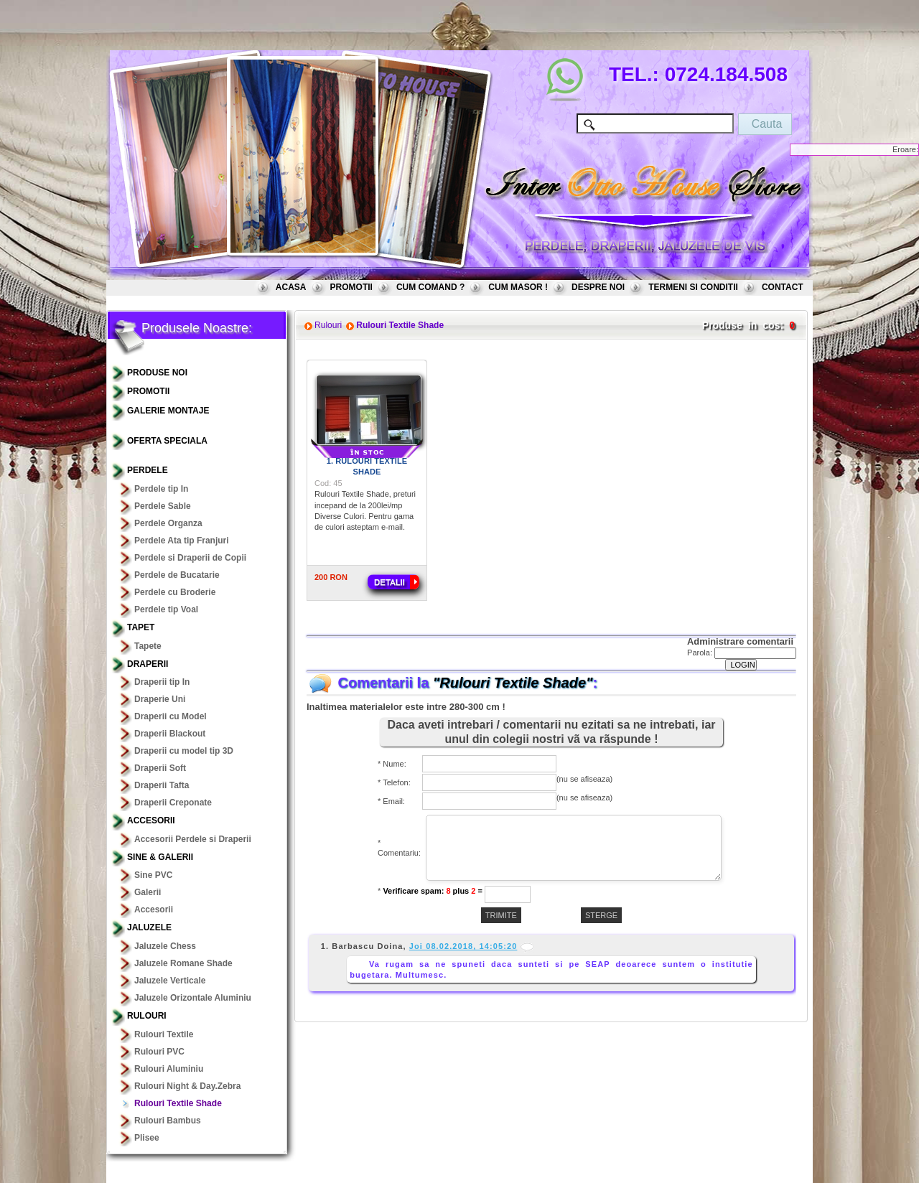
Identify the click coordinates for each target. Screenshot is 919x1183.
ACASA (291, 287)
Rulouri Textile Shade (178, 1103)
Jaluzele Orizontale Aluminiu (192, 998)
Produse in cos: (742, 325)
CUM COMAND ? (430, 287)
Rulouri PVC (159, 1052)
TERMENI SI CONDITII (693, 287)
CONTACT (782, 287)
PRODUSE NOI (157, 373)
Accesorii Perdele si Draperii (192, 839)
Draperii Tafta (161, 785)
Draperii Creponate (173, 803)
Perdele (147, 470)
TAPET (140, 627)
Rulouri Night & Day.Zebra (187, 1086)
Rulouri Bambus (167, 1121)
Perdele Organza (168, 523)
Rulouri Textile (163, 1034)
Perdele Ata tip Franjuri (181, 541)
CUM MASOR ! (518, 287)
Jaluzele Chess (165, 946)
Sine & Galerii (160, 857)
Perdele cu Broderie (174, 592)
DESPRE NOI (598, 287)
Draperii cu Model (170, 716)
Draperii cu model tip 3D (183, 751)
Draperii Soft (160, 768)
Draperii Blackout (169, 734)
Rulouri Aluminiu (168, 1069)
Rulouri (147, 1016)
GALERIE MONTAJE (168, 411)
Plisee (146, 1138)
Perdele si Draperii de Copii (190, 558)
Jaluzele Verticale (169, 981)
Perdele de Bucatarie (177, 575)
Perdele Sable (162, 506)
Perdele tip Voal (166, 609)
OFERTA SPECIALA (167, 441)
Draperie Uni (159, 699)
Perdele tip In (161, 489)
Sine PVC (153, 875)
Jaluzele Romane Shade (183, 963)
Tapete (148, 646)
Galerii (147, 892)
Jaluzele (149, 927)
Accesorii (151, 820)
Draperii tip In (162, 682)
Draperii (147, 664)
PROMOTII (351, 287)
